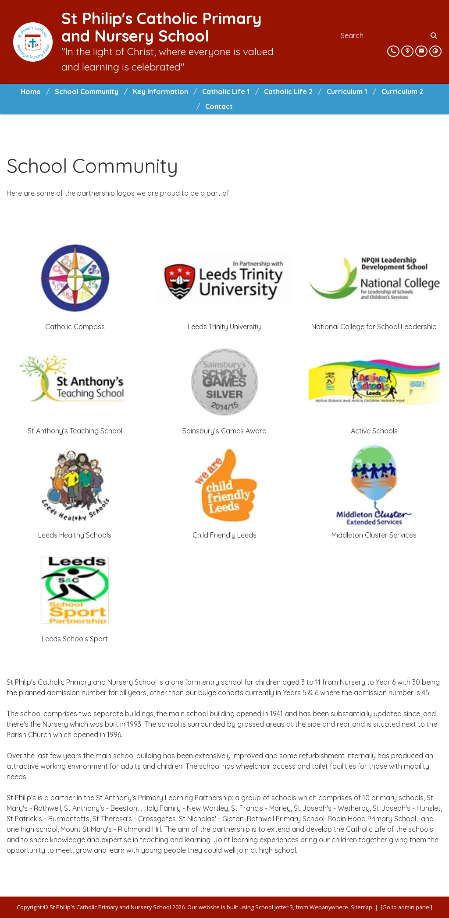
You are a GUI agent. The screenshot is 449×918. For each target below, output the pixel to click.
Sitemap (361, 907)
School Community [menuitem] (86, 91)
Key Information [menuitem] (160, 91)
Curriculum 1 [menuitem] (347, 91)
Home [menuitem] (31, 91)
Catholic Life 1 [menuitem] (225, 91)
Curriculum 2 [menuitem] (402, 91)
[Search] (434, 35)
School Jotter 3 (274, 907)
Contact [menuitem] (219, 106)
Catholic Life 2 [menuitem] (288, 91)
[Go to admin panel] (406, 907)
